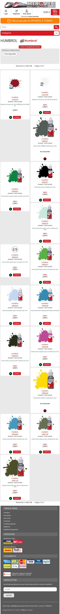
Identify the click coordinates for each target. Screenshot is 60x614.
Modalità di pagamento (11, 529)
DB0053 (15, 356)
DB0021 (45, 182)
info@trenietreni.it (8, 610)
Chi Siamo (7, 512)
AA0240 (45, 95)
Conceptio (29, 610)
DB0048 (45, 306)
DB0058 (45, 347)
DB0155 (15, 481)
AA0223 (15, 100)
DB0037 (45, 265)
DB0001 (45, 141)
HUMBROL (15, 97)
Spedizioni (7, 527)
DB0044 (15, 306)
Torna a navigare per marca (30, 47)
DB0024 (15, 257)
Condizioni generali (9, 524)
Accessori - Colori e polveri (15, 101)
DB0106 (45, 434)
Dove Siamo (7, 515)
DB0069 (45, 393)
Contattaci (7, 521)
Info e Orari (7, 518)
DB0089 (15, 434)
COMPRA (17, 117)
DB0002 (15, 191)
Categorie (6, 33)
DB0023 (45, 223)
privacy (17, 610)
